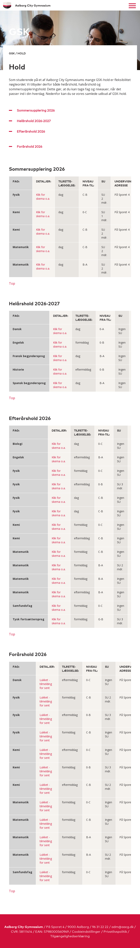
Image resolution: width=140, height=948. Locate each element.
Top (12, 283)
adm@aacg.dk (122, 926)
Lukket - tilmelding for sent (46, 684)
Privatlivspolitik (115, 931)
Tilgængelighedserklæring (70, 936)
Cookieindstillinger (86, 931)
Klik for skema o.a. (43, 196)
